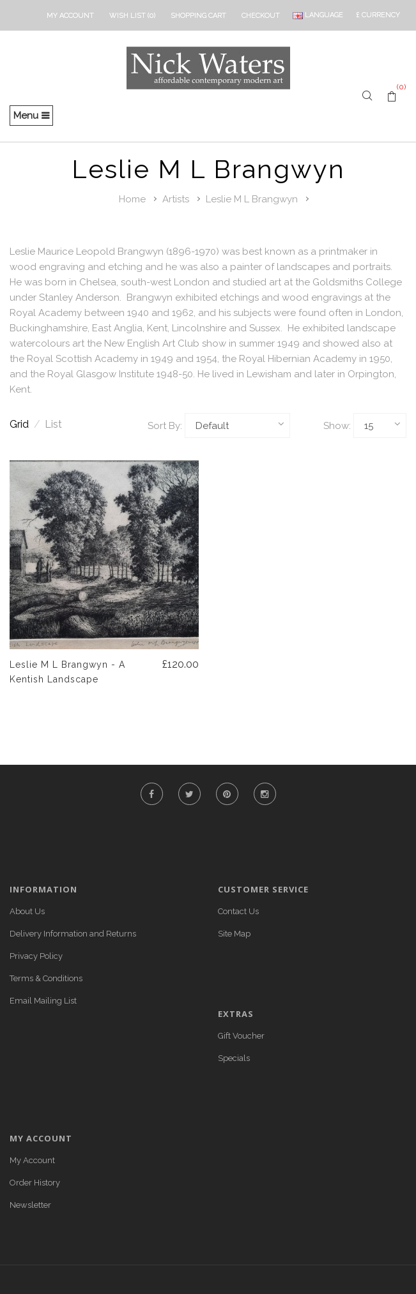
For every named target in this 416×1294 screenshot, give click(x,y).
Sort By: (165, 426)
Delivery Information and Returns (73, 933)
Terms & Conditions (46, 978)
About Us (27, 911)
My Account (32, 1160)
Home (132, 199)
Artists (175, 199)
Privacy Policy (36, 956)
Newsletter (30, 1205)
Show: (337, 426)
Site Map (234, 933)
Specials (234, 1058)
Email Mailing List (43, 1000)
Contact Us (238, 911)
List (53, 424)
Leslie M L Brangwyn (252, 199)
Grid (25, 424)
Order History (35, 1182)
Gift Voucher (241, 1036)
